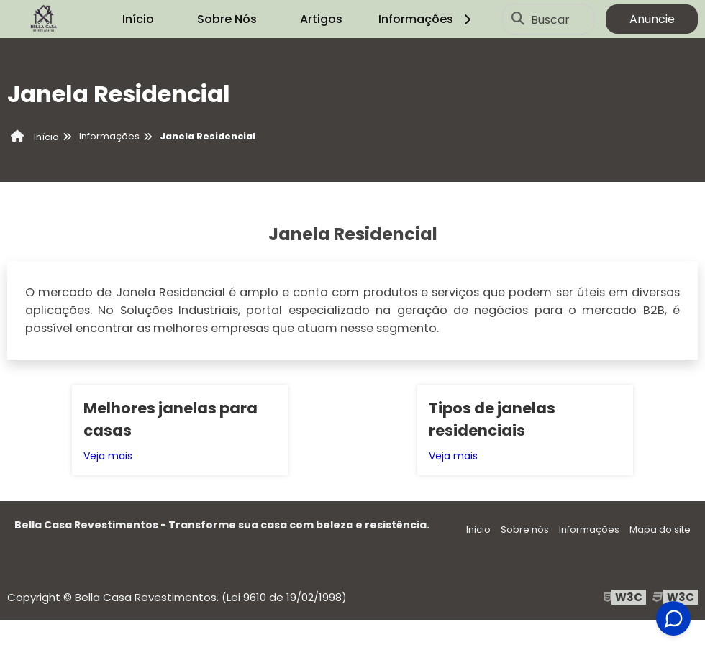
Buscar (550, 19)
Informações (427, 19)
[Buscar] (518, 19)
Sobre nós (525, 529)
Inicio (478, 529)
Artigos (321, 19)
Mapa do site (660, 529)
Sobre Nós (227, 19)
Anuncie (652, 19)
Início (138, 19)
